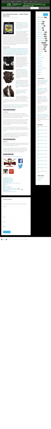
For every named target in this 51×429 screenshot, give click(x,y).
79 (44, 25)
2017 (38, 157)
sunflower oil (26, 71)
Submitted (14, 191)
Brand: (4, 188)
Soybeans (24, 48)
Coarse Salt (13, 53)
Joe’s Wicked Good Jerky (21, 31)
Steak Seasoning (8, 53)
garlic (24, 91)
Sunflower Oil (10, 52)
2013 (38, 171)
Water (18, 48)
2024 (38, 133)
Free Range (10, 183)
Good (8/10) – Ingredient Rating (9, 109)
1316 (43, 23)
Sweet (11, 187)
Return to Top (10, 239)
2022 (38, 140)
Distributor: (5, 189)
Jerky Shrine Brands (41, 38)
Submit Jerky (40, 70)
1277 (45, 17)
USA (17, 188)
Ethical (7, 183)
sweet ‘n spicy (16, 123)
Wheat (21, 48)
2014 (38, 167)
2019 (38, 150)
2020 (38, 147)
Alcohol (25, 49)
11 (45, 51)
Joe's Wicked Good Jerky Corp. (11, 189)
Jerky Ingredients (25, 5)
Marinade (11, 48)
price (15, 134)
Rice (23, 49)
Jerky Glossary (40, 61)
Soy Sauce (15, 48)
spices (21, 91)
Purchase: (4, 191)
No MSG (13, 183)
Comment (5, 206)
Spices (17, 53)
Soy (23, 54)
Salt (27, 48)
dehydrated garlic (19, 92)
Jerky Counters (40, 19)
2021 (38, 143)
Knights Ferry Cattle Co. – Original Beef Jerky (42, 89)
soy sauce (25, 70)
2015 (7, 191)
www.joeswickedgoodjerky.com (16, 156)
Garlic (19, 53)
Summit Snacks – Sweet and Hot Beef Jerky (43, 81)
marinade (23, 69)
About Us (39, 74)
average (13, 134)
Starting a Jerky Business (42, 68)
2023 (38, 136)
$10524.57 (43, 42)
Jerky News (39, 53)
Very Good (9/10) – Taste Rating (9, 139)
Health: (4, 183)
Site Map (15, 239)
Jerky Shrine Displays (41, 40)
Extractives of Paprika (10, 54)
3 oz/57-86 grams (8, 186)
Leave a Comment (15, 17)
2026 (38, 126)
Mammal (10, 177)
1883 (45, 36)
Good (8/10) (11, 178)
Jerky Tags (39, 23)
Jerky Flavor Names (41, 32)
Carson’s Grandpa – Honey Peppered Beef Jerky (43, 115)
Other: (4, 186)
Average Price (11, 191)
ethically (17, 60)
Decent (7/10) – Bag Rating (8, 154)
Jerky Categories (40, 25)
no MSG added (20, 107)
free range (24, 64)
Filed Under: (5, 177)
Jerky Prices (40, 55)
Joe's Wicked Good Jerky (9, 188)
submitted (17, 27)
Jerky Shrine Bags (41, 36)
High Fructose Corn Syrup (7, 49)
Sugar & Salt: (5, 184)
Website (4, 226)
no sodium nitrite (16, 104)
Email (4, 221)
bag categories (7, 148)
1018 (45, 34)
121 (46, 40)
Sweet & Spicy (8, 187)
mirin (19, 71)
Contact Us (39, 72)
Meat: (4, 185)
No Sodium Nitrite (17, 183)
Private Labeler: (5, 190)
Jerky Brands (40, 21)
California (17, 33)
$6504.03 (45, 44)
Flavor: (4, 187)
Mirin (13, 49)
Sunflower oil (26, 74)
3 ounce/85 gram (7, 133)
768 (45, 32)
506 (45, 38)
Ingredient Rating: (6, 178)
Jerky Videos (40, 63)
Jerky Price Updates (41, 57)
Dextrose (18, 49)
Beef (8, 48)
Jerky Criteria (40, 59)
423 (43, 21)
